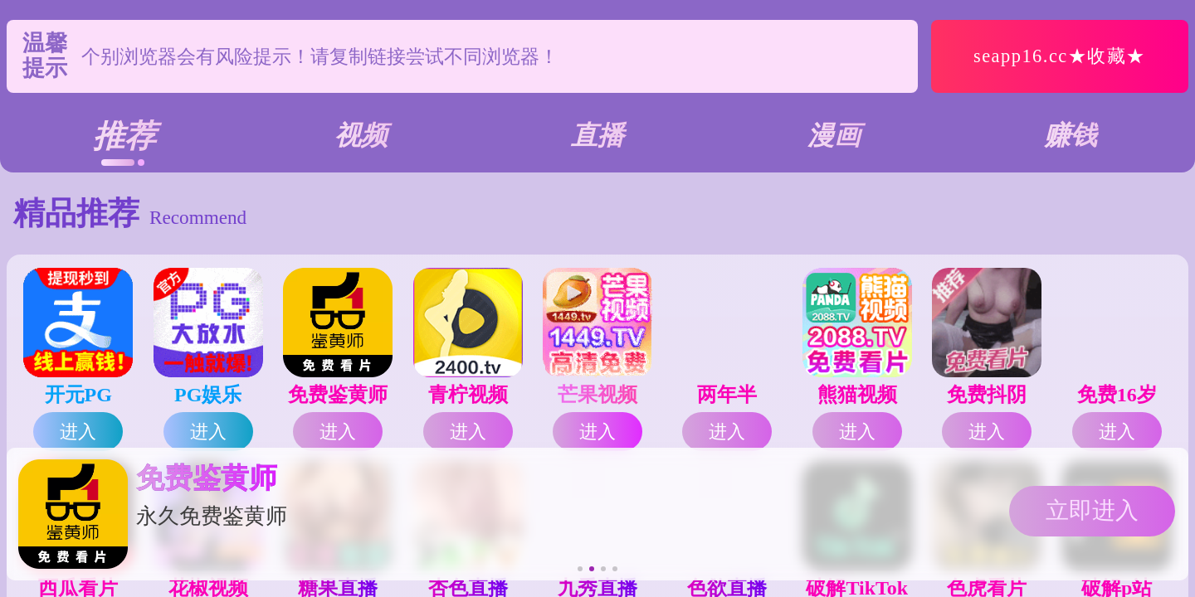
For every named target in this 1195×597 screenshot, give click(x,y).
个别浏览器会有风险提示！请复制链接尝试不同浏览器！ (319, 56)
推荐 (124, 136)
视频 (361, 135)
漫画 (834, 135)
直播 (597, 135)
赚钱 (1070, 135)
